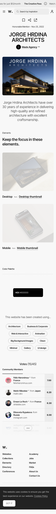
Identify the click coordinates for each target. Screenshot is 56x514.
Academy (33, 454)
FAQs (31, 467)
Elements (6, 462)
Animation (40, 333)
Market (32, 462)
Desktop (7, 196)
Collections (7, 458)
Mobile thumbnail (27, 248)
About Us (33, 471)
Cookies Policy (41, 496)
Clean (42, 340)
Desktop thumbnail (30, 196)
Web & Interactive (19, 333)
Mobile (6, 248)
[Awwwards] (10, 11)
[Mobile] (28, 223)
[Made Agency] (28, 47)
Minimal (13, 348)
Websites (6, 454)
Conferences (8, 471)
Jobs (31, 458)
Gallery (27, 348)
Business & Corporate (37, 326)
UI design (42, 348)
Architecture (14, 326)
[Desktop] (28, 172)
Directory (6, 467)
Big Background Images (22, 340)
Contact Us (34, 475)
